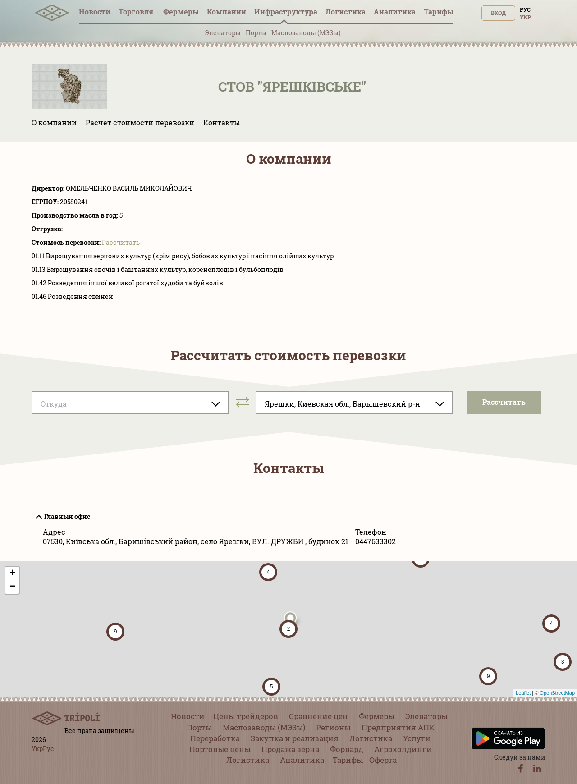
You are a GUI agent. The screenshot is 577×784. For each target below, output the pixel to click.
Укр (525, 17)
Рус (525, 9)
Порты (256, 32)
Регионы (333, 727)
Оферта (383, 760)
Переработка (215, 738)
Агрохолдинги (403, 749)
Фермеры (181, 11)
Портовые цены (220, 749)
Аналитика (395, 11)
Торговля (137, 11)
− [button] (12, 587)
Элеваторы (223, 32)
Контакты (221, 122)
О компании (54, 122)
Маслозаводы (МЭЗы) (305, 32)
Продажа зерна (290, 749)
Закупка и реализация (295, 738)
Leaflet (523, 693)
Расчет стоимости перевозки (140, 122)
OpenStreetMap (557, 693)
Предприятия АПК (398, 727)
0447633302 (375, 541)
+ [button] (12, 573)
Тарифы (438, 11)
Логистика (345, 11)
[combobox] (130, 402)
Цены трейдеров (245, 716)
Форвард (346, 749)
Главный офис (67, 516)
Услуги (416, 738)
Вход (498, 12)
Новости (94, 11)
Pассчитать (121, 242)
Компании (226, 11)
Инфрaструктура (285, 11)
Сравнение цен (318, 716)
